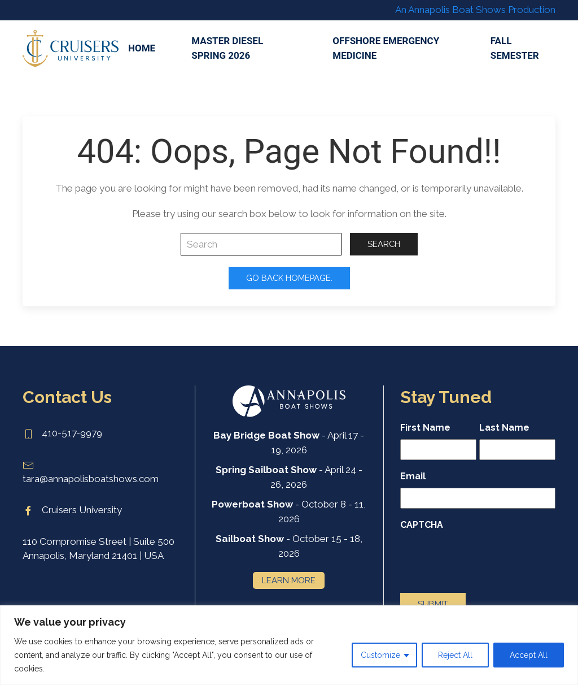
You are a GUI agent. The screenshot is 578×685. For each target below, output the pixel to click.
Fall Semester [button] (515, 48)
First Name (425, 427)
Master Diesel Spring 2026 (227, 48)
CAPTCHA (421, 524)
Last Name (504, 427)
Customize (380, 655)
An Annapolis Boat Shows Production (475, 9)
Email (413, 476)
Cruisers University (72, 509)
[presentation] (486, 558)
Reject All (455, 655)
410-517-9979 (62, 433)
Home (141, 48)
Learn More (289, 580)
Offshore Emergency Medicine (385, 48)
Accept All (529, 655)
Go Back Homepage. (289, 278)
